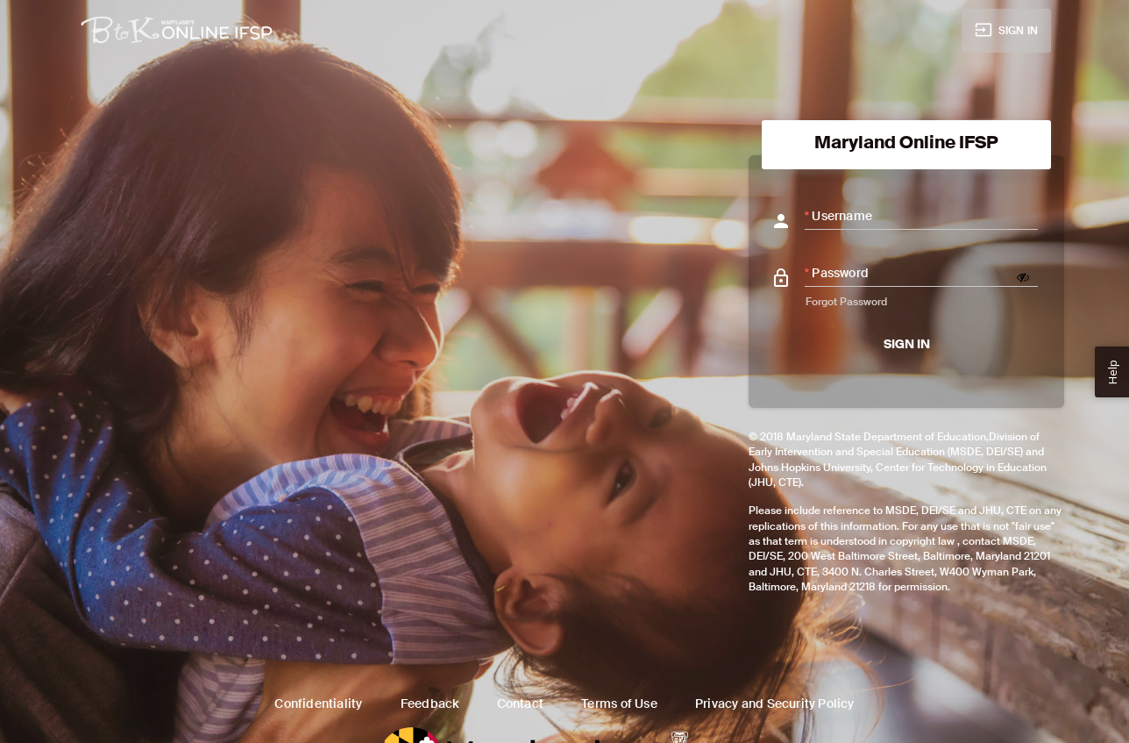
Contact (520, 703)
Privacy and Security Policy (775, 703)
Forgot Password (846, 302)
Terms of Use (619, 703)
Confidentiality (318, 703)
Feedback (430, 703)
